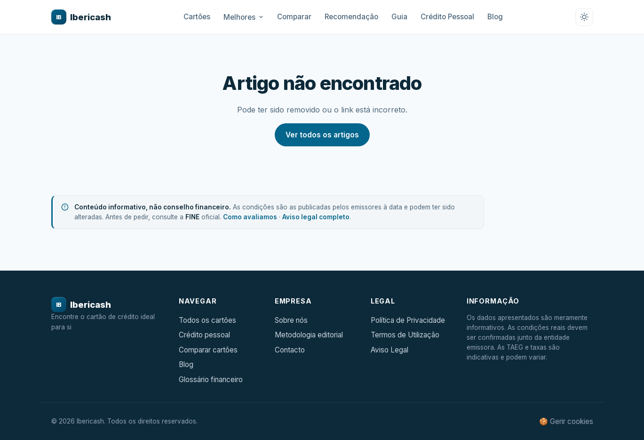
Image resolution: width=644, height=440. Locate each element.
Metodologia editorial (309, 334)
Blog (495, 16)
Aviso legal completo (316, 217)
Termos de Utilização (405, 334)
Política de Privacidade (408, 320)
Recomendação (351, 16)
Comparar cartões (208, 349)
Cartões (196, 16)
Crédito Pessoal (447, 16)
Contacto (290, 349)
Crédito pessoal (204, 334)
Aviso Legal (389, 349)
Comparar (294, 16)
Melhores (243, 17)
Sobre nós (291, 320)
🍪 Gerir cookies (566, 421)
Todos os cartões (207, 320)
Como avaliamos (250, 217)
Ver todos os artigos (322, 134)
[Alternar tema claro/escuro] (584, 17)
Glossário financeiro (211, 379)
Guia (399, 16)
